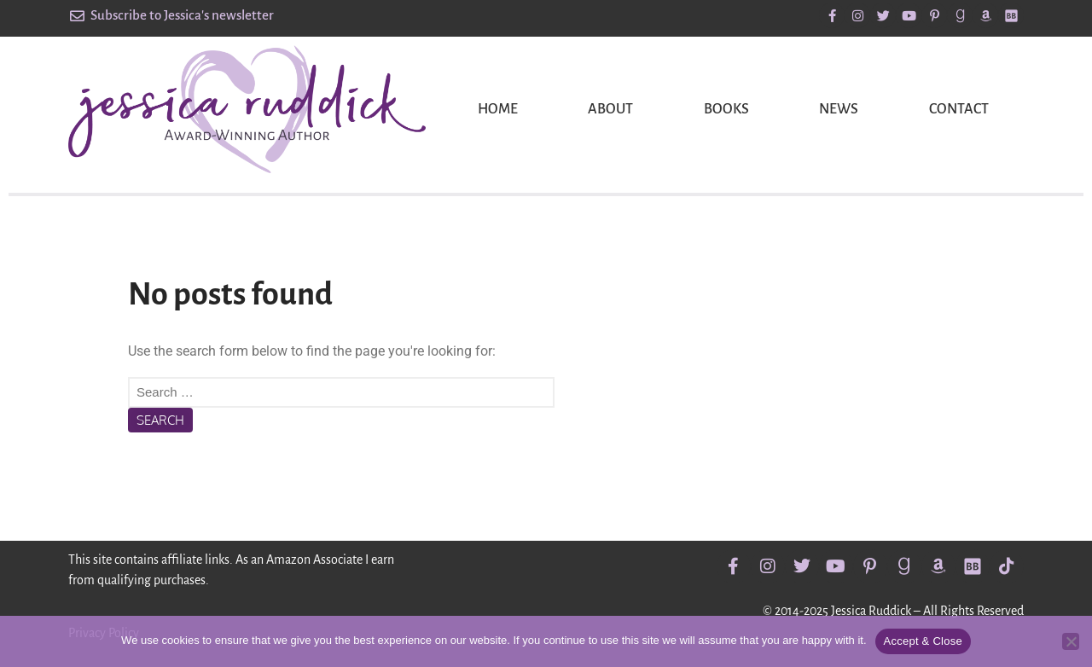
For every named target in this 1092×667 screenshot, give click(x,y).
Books (726, 109)
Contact (959, 109)
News (838, 109)
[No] (1070, 641)
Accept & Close (923, 641)
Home (498, 109)
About (610, 109)
